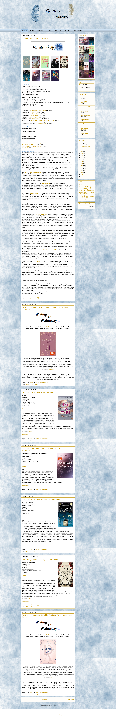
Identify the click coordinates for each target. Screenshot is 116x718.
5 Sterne (91, 189)
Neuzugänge (90, 190)
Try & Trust (35, 122)
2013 (82, 176)
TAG (80, 196)
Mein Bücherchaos (85, 119)
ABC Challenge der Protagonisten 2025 (32, 146)
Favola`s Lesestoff (85, 106)
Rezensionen (40, 30)
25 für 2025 (25, 148)
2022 (82, 157)
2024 (82, 153)
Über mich (32, 30)
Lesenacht (92, 197)
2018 (82, 165)
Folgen (80, 84)
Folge (80, 87)
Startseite (24, 30)
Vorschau (91, 192)
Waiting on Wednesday (32, 384)
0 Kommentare (44, 297)
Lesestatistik (29, 298)
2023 (82, 155)
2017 (82, 168)
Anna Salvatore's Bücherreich (85, 129)
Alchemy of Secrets (37, 118)
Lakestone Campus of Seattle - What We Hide (42, 120)
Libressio (91, 199)
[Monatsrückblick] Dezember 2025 (35, 38)
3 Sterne (82, 190)
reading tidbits (84, 133)
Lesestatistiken (57, 30)
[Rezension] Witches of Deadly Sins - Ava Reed (40, 560)
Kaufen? (24, 408)
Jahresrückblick (82, 197)
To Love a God (34, 112)
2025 (82, 151)
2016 (82, 170)
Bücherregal (84, 199)
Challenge (92, 196)
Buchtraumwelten (85, 115)
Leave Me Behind (35, 115)
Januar (83, 144)
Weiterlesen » (25, 434)
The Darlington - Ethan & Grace (37, 110)
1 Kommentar (43, 549)
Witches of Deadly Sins (34, 117)
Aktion (87, 197)
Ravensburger (31, 484)
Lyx (51, 677)
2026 (82, 143)
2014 (82, 174)
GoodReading (84, 123)
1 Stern (80, 199)
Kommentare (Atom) (51, 705)
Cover (88, 199)
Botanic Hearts (36, 114)
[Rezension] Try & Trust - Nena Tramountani (38, 393)
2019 (82, 163)
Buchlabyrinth (84, 97)
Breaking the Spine (51, 326)
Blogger (61, 715)
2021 (82, 159)
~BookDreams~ (84, 111)
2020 (82, 161)
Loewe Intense (51, 369)
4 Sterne (28, 440)
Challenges (48, 30)
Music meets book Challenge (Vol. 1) (31, 143)
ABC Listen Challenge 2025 (29, 144)
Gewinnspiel (85, 196)
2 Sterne (91, 195)
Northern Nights (42, 123)
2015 (82, 172)
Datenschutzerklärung (77, 30)
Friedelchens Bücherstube (84, 102)
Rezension (34, 440)
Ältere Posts (70, 699)
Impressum (66, 30)
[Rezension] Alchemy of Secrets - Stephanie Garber (41, 499)
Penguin (30, 431)
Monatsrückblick (37, 298)
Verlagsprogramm (83, 195)
